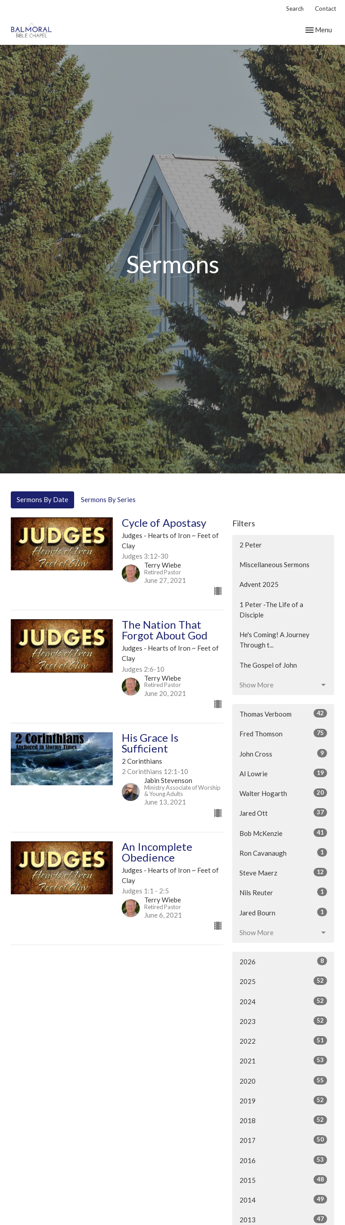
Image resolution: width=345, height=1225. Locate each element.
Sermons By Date (42, 499)
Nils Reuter (283, 892)
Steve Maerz (283, 872)
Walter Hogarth (283, 792)
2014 (283, 1199)
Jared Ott (283, 812)
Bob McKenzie (283, 832)
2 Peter (250, 545)
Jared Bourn (283, 912)
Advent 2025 (259, 584)
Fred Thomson (283, 733)
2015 (283, 1179)
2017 (283, 1139)
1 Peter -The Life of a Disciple (271, 609)
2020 (283, 1080)
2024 (283, 1001)
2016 (283, 1159)
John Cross (283, 753)
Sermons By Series (108, 499)
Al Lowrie (283, 773)
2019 (283, 1100)
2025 (283, 980)
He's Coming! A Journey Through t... (274, 639)
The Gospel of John (268, 665)
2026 (283, 961)
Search (295, 8)
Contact (325, 8)
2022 (283, 1040)
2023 (283, 1020)
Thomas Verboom (283, 713)
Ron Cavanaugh (283, 852)
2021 (283, 1060)
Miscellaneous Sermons (274, 564)
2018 (283, 1120)
